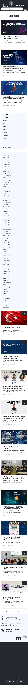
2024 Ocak (6, 215)
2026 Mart (6, 157)
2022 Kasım (6, 247)
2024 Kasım (6, 193)
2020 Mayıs (6, 305)
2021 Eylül (6, 278)
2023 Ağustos (6, 227)
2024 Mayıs (6, 206)
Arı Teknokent (6, 144)
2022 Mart (6, 264)
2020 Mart (6, 307)
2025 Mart (6, 184)
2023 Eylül (6, 224)
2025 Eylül (6, 171)
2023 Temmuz (7, 229)
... (20, 611)
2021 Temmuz (7, 282)
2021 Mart (6, 291)
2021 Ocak (6, 296)
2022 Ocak (6, 269)
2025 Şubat (6, 186)
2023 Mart (6, 238)
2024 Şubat (6, 213)
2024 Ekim (6, 195)
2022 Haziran (6, 258)
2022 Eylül (6, 251)
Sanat (4, 129)
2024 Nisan (6, 209)
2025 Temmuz (7, 175)
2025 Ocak (6, 189)
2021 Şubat (6, 293)
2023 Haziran (6, 231)
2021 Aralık (6, 271)
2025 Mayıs (6, 180)
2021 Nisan (6, 289)
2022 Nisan (6, 262)
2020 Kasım (6, 300)
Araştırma (5, 135)
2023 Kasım (6, 220)
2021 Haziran (6, 284)
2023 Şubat (6, 240)
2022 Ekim (6, 249)
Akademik (5, 117)
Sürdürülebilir (6, 141)
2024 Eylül (6, 198)
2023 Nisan (6, 235)
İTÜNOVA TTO (7, 147)
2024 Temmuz (7, 202)
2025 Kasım (6, 166)
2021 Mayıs (6, 287)
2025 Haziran (6, 177)
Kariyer (5, 132)
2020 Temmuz (6, 302)
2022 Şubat (6, 267)
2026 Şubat (6, 160)
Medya (4, 126)
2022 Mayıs (6, 260)
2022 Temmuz (6, 255)
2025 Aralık (6, 164)
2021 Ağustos (6, 280)
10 (18, 611)
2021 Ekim (6, 276)
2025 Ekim (6, 169)
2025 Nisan (6, 182)
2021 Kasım (6, 273)
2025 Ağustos (6, 173)
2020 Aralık (6, 298)
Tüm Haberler (6, 114)
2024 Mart (6, 211)
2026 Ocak (6, 162)
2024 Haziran (6, 204)
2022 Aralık (6, 244)
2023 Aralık (6, 218)
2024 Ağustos (6, 200)
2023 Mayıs (6, 233)
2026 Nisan (6, 155)
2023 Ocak (6, 242)
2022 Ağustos (6, 253)
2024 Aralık (6, 191)
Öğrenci (5, 120)
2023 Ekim (6, 222)
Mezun (4, 123)
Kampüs (5, 138)
